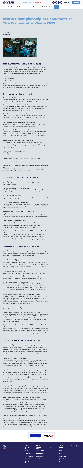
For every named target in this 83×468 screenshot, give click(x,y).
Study (8, 34)
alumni (25, 2)
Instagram (59, 2)
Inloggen (76, 2)
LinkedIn (56, 2)
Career (4, 34)
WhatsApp (53, 2)
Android (49, 447)
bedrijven (31, 2)
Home (8, 11)
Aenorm (12, 11)
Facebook (61, 2)
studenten (38, 2)
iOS (48, 449)
